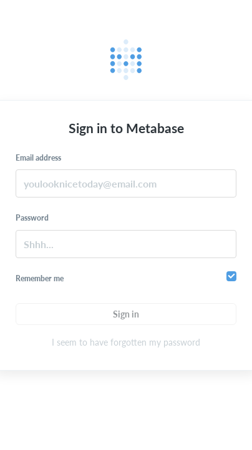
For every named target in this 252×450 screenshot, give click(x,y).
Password (32, 217)
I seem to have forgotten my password (126, 342)
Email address (38, 157)
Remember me (40, 278)
